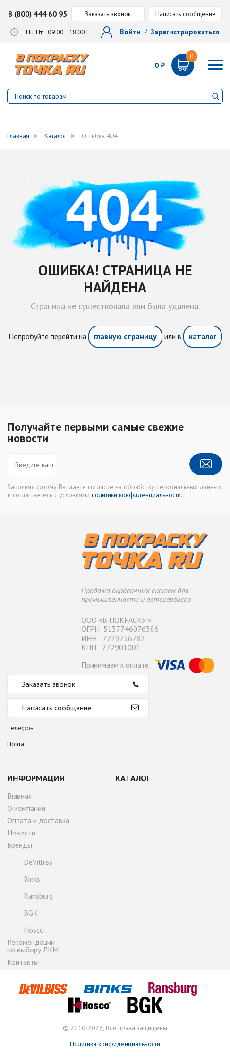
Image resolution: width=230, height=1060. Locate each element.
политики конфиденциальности (136, 495)
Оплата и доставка (38, 820)
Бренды (19, 845)
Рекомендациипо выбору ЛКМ (33, 945)
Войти (130, 31)
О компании (26, 808)
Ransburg (38, 896)
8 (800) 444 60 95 (37, 13)
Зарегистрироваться (185, 31)
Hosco (34, 930)
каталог (202, 336)
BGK (31, 913)
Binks (32, 879)
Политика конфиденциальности (115, 1044)
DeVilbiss (38, 862)
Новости (21, 832)
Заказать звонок (108, 13)
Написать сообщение (185, 13)
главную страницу (125, 336)
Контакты (23, 962)
